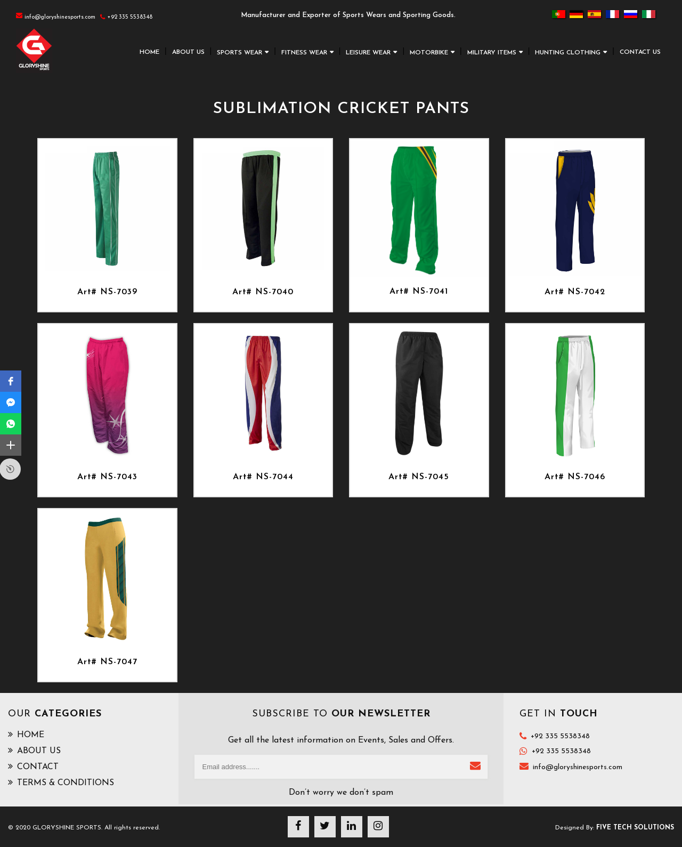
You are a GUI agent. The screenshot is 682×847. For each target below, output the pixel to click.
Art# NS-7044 (263, 477)
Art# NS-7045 (418, 477)
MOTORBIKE (429, 53)
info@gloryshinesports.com (577, 767)
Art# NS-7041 (418, 291)
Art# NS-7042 (575, 292)
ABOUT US (188, 52)
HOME (149, 52)
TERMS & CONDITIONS (61, 782)
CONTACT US (640, 52)
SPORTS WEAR (239, 53)
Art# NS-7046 (575, 477)
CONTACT (33, 766)
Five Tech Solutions (635, 828)
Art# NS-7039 (107, 292)
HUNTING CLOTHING (567, 53)
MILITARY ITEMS (491, 53)
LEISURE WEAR (368, 53)
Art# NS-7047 (107, 662)
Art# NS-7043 (107, 477)
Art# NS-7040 (263, 292)
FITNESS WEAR (304, 53)
